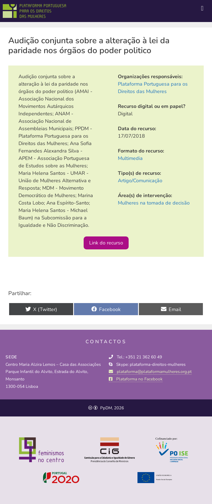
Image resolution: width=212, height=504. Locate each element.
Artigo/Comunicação (140, 180)
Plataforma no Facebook (136, 379)
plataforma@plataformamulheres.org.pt (150, 371)
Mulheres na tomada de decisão (154, 203)
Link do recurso (106, 242)
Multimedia (130, 158)
